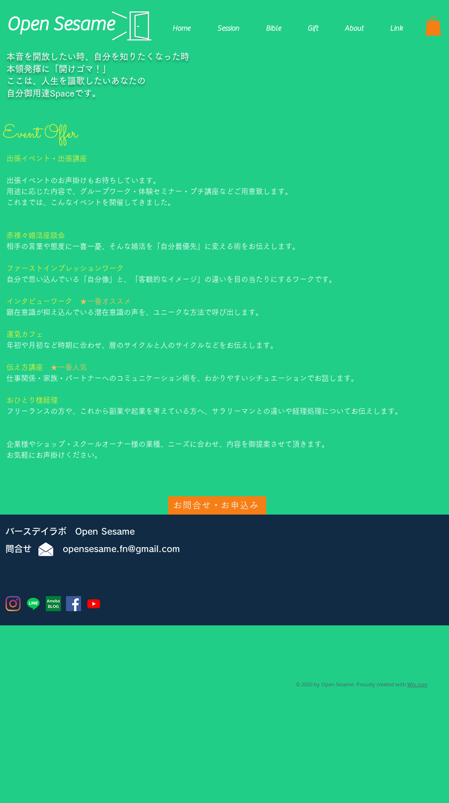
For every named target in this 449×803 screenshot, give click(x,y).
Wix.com (417, 684)
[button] (433, 26)
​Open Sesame (60, 24)
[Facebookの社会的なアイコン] (73, 603)
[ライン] (33, 603)
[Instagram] (13, 603)
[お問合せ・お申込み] (217, 505)
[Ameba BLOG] (53, 603)
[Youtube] (93, 603)
